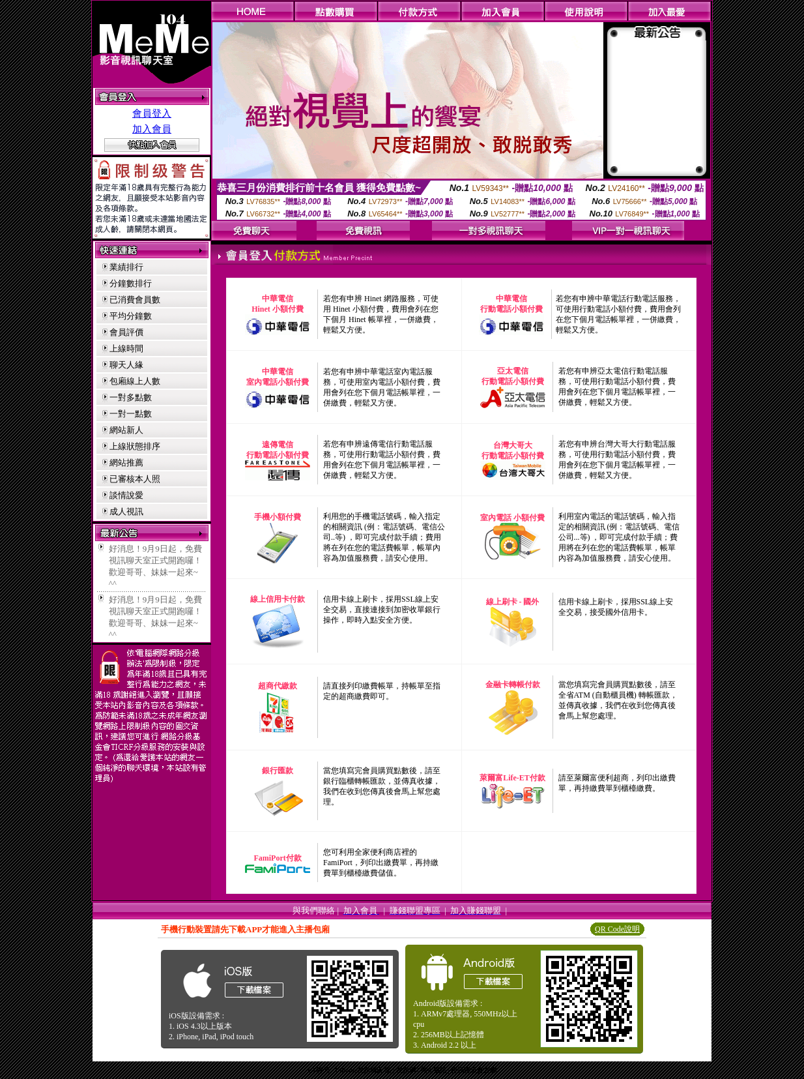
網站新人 (126, 430)
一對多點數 (130, 397)
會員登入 (151, 113)
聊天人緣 (126, 365)
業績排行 (126, 267)
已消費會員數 (134, 299)
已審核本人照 (134, 479)
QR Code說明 (617, 929)
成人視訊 (126, 511)
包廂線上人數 (134, 381)
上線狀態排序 (134, 446)
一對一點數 (130, 414)
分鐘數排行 (130, 283)
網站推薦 (126, 462)
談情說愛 (126, 495)
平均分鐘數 (130, 316)
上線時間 (126, 348)
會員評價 (126, 332)
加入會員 (151, 129)
